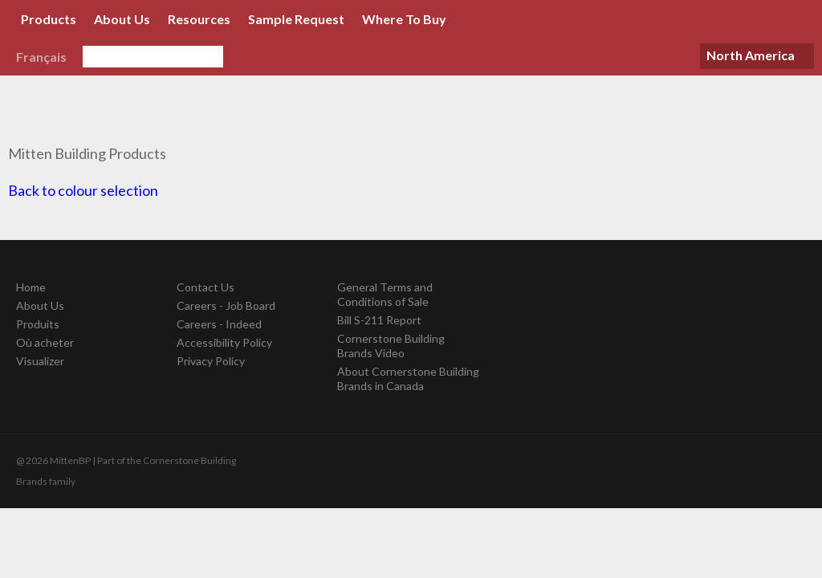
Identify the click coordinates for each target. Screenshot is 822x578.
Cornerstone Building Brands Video (391, 346)
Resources (199, 18)
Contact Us (205, 287)
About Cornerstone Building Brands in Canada (408, 378)
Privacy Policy (211, 361)
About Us (122, 18)
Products (48, 18)
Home (31, 287)
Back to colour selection (83, 190)
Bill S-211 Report (379, 320)
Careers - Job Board (226, 305)
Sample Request (296, 18)
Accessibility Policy (224, 342)
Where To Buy (404, 18)
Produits (37, 324)
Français (41, 56)
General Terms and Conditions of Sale (385, 294)
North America (750, 55)
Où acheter (45, 342)
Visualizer (40, 361)
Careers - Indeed (219, 324)
